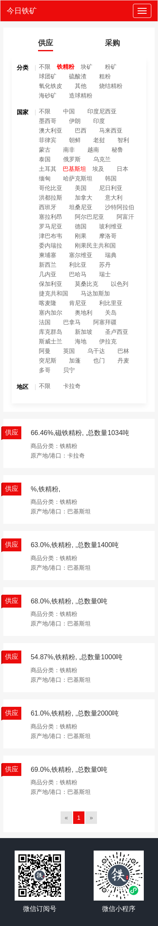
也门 (99, 360)
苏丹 (105, 264)
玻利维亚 (110, 226)
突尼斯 (47, 360)
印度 (99, 121)
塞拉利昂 (50, 216)
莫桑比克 (86, 283)
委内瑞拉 (50, 245)
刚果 (81, 236)
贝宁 (69, 370)
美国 (81, 188)
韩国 (111, 178)
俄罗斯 (72, 159)
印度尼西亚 (102, 111)
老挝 (99, 140)
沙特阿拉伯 (119, 207)
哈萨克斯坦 (77, 178)
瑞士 (105, 274)
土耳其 (47, 168)
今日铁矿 (22, 11)
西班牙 (47, 207)
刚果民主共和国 (95, 245)
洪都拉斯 (50, 197)
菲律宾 (47, 140)
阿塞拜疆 (105, 322)
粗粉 (105, 76)
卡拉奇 (72, 386)
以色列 (119, 283)
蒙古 (45, 149)
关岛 (111, 312)
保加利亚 (50, 283)
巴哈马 (78, 274)
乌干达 (96, 351)
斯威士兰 (50, 341)
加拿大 (83, 197)
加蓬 (75, 360)
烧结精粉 (110, 86)
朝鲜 (75, 140)
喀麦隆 (47, 303)
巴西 (81, 130)
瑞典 (111, 255)
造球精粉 (80, 95)
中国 (69, 111)
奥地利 (83, 312)
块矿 (86, 66)
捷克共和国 (53, 293)
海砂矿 (47, 95)
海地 (81, 341)
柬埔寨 (47, 255)
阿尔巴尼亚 (89, 216)
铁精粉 (65, 66)
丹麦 (123, 360)
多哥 (45, 370)
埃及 (98, 168)
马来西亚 (110, 130)
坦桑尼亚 (80, 207)
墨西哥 (47, 121)
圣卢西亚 (116, 331)
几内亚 (47, 274)
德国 (81, 226)
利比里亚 (110, 303)
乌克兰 (102, 159)
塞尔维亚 (80, 255)
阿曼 (45, 351)
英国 (69, 351)
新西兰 (47, 264)
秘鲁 (117, 149)
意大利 (113, 197)
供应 (45, 43)
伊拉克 (108, 341)
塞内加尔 (50, 312)
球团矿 (47, 76)
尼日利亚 (110, 188)
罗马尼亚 (50, 226)
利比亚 (78, 264)
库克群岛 (50, 331)
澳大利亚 (50, 130)
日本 (122, 168)
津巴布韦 (50, 236)
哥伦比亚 (50, 188)
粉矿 (111, 66)
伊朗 (75, 121)
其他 (81, 86)
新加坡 (83, 331)
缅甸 (45, 178)
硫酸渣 (78, 76)
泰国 (45, 159)
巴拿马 (72, 322)
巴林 (123, 351)
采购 (112, 43)
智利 (123, 140)
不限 (45, 66)
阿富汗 (125, 216)
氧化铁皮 (50, 86)
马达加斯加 (95, 293)
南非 (69, 149)
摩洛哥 (108, 236)
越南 (93, 149)
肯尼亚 (78, 303)
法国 (45, 322)
